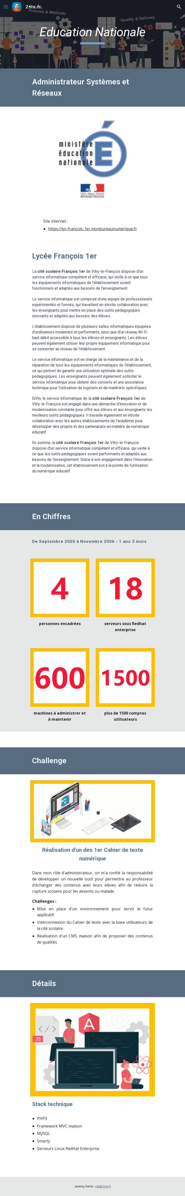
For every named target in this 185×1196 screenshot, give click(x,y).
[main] (92, 34)
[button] (6, 6)
